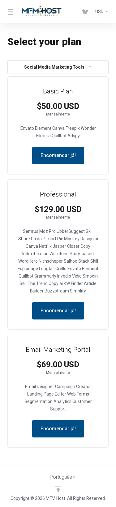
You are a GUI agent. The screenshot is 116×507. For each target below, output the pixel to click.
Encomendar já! (58, 155)
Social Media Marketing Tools (58, 67)
